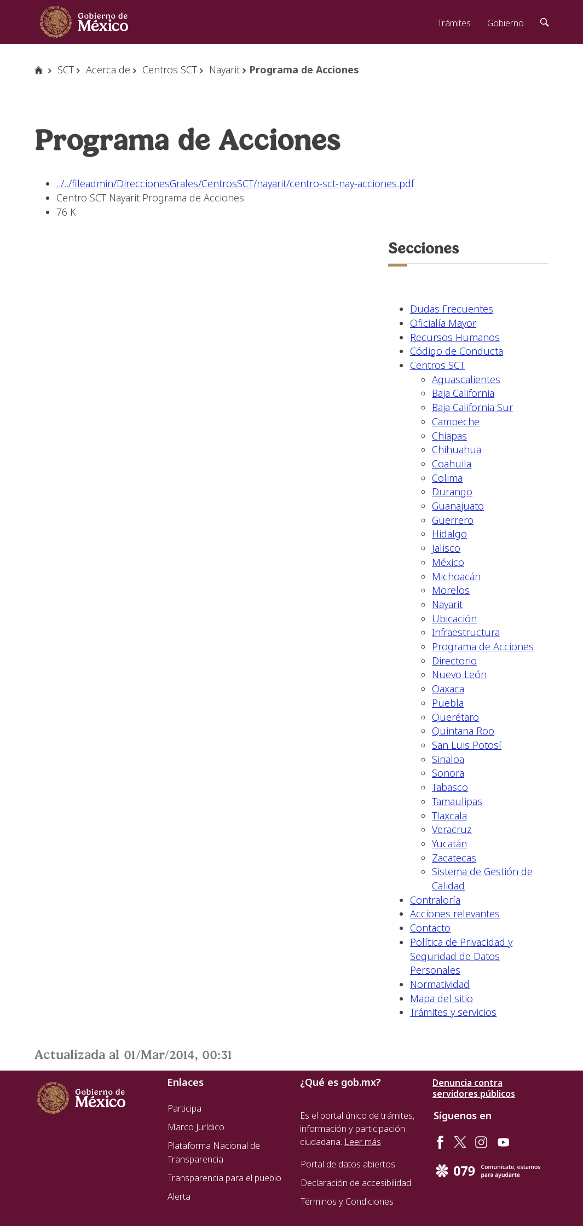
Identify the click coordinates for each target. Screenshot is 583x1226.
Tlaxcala (449, 815)
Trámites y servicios (453, 1012)
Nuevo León (459, 674)
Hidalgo (449, 533)
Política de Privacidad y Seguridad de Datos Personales (461, 955)
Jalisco (446, 547)
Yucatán (449, 843)
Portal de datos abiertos (348, 1164)
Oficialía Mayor (443, 322)
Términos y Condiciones (347, 1201)
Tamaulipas (457, 801)
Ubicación (454, 618)
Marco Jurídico (196, 1127)
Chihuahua (456, 449)
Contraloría (435, 899)
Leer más (362, 1142)
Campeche (456, 421)
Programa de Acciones (483, 646)
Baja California (463, 393)
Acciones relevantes (455, 913)
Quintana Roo (463, 730)
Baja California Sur (472, 407)
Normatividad (440, 984)
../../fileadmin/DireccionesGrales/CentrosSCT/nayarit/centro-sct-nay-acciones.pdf (235, 183)
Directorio (454, 660)
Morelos (451, 590)
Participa (184, 1108)
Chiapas (449, 435)
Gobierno (505, 23)
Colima (447, 477)
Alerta (179, 1196)
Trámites (454, 23)
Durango (452, 491)
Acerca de (108, 69)
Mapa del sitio (441, 998)
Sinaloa (448, 759)
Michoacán (456, 576)
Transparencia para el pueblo (224, 1178)
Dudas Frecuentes (451, 308)
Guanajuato (458, 505)
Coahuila (451, 463)
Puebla (448, 702)
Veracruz (452, 829)
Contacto (430, 927)
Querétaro (455, 717)
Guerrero (453, 520)
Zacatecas (454, 857)
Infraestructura (466, 632)
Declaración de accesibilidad (356, 1183)
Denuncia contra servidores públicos (473, 1088)
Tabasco (450, 787)
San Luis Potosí (466, 744)
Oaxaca (448, 688)
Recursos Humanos (455, 337)
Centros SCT (169, 69)
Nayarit (224, 69)
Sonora (448, 772)
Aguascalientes (466, 379)
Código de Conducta (456, 350)
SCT (65, 69)
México (448, 562)
